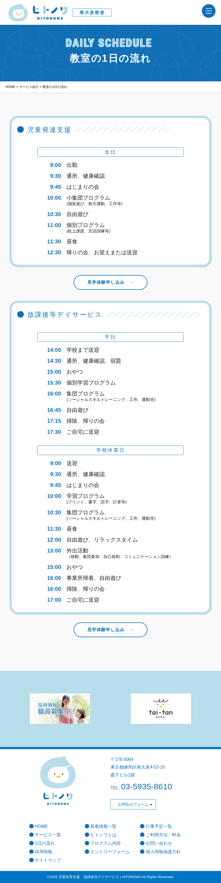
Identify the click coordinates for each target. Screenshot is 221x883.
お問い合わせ (156, 843)
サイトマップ (45, 860)
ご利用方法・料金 (160, 834)
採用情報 (40, 851)
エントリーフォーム (107, 851)
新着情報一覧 (101, 826)
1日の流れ (42, 843)
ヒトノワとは (101, 834)
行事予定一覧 (156, 826)
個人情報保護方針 (160, 851)
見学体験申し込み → (110, 282)
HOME (38, 826)
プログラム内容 (103, 843)
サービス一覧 (45, 834)
